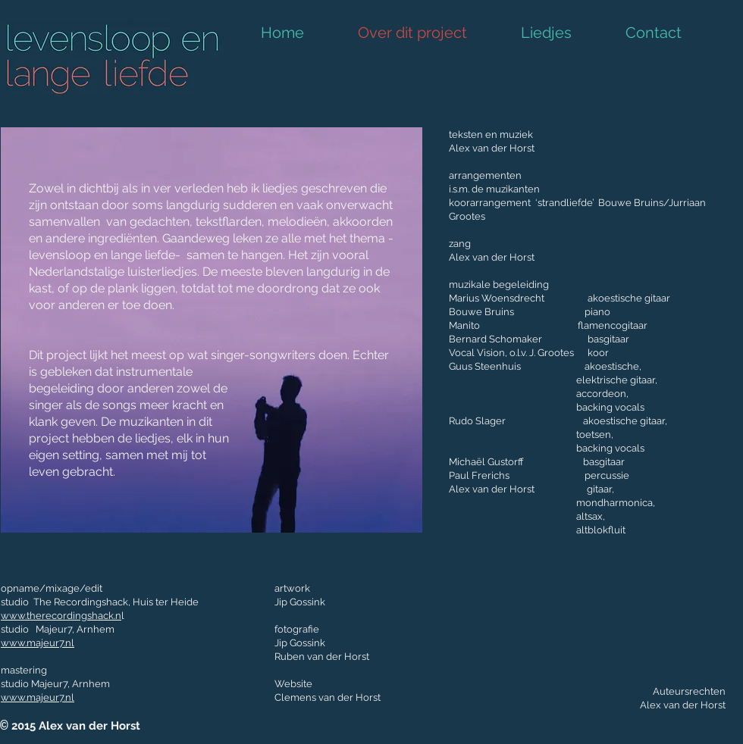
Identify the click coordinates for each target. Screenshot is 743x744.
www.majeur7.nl (37, 643)
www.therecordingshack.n (61, 615)
